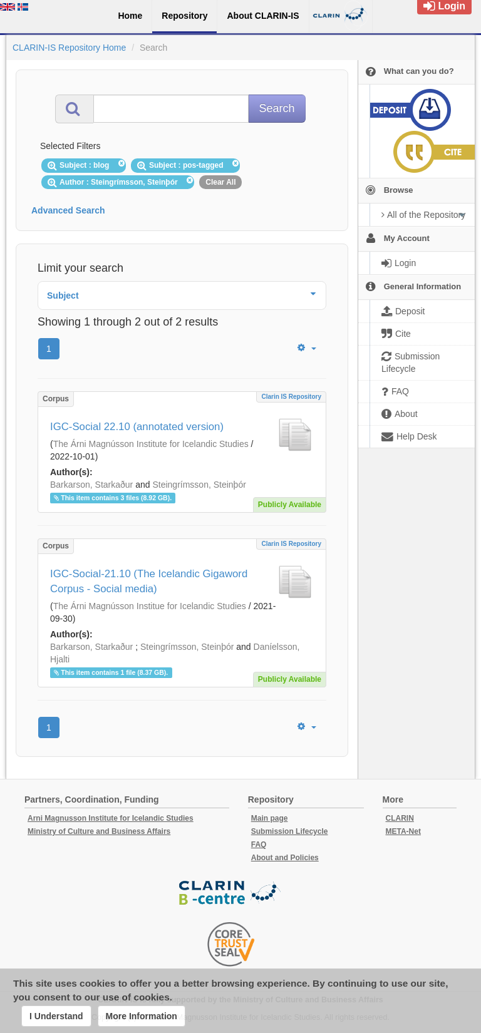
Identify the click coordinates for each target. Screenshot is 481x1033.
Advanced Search (68, 210)
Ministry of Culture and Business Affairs (99, 831)
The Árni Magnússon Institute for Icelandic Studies (151, 444)
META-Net (403, 831)
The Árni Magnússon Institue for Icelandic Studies (149, 606)
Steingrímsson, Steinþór (199, 485)
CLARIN (400, 818)
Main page (269, 818)
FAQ (259, 844)
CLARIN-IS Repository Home (69, 48)
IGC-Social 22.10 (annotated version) (137, 427)
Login (444, 6)
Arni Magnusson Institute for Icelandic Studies (111, 818)
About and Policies (285, 857)
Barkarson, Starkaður (91, 485)
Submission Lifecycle (289, 831)
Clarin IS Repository (291, 396)
